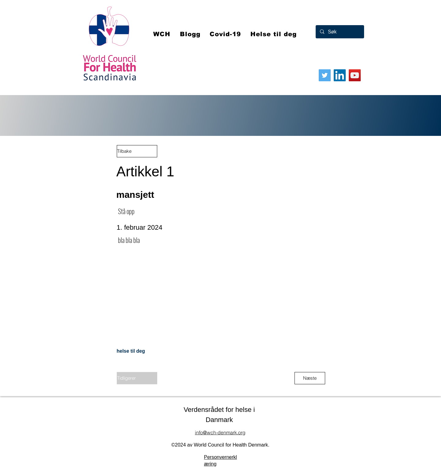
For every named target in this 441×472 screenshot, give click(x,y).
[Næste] (310, 378)
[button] (225, 34)
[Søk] (339, 31)
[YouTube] (355, 75)
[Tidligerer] (137, 378)
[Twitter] (325, 75)
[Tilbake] (137, 151)
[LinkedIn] (340, 75)
